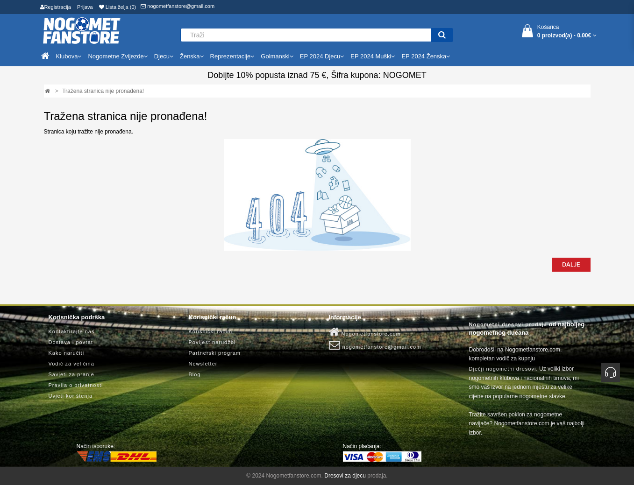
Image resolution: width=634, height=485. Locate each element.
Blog (195, 374)
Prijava (85, 7)
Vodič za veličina (71, 363)
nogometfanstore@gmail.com (177, 6)
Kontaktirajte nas (72, 331)
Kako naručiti (67, 353)
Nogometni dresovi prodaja (508, 324)
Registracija (55, 7)
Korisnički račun (211, 331)
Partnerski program (215, 353)
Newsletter (203, 363)
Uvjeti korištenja (71, 396)
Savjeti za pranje (71, 374)
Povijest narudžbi (212, 342)
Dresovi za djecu (345, 475)
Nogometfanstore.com (365, 331)
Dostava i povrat (71, 342)
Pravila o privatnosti (76, 385)
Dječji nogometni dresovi (502, 369)
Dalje (571, 264)
